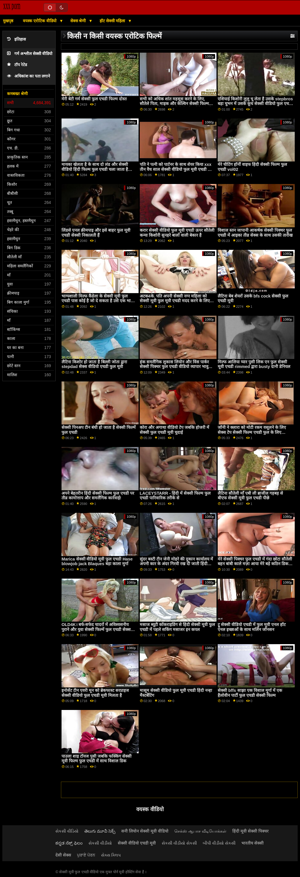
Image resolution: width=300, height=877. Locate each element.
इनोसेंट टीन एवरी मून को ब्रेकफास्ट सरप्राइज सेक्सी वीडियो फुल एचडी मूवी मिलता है (95, 693)
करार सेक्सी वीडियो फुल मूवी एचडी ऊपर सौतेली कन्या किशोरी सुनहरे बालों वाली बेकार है (177, 233)
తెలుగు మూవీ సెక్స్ (99, 831)
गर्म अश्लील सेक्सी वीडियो (29, 53)
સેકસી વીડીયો (100, 843)
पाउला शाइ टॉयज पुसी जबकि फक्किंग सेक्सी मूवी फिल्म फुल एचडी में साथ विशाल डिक (97, 758)
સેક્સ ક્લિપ (111, 855)
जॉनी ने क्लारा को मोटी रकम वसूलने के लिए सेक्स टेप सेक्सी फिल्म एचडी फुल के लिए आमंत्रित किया (252, 432)
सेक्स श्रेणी (78, 20)
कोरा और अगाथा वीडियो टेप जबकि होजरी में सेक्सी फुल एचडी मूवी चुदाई (174, 430)
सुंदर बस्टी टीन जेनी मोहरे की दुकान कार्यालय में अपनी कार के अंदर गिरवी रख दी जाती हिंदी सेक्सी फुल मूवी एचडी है (176, 564)
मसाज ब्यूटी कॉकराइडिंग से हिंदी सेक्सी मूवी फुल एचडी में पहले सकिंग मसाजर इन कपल (177, 627)
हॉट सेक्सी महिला (113, 20)
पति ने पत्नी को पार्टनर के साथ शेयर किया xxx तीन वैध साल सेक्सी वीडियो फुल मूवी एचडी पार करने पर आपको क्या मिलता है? (176, 169)
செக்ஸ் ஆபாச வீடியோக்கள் (200, 831)
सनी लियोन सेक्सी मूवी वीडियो (144, 831)
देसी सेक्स (63, 855)
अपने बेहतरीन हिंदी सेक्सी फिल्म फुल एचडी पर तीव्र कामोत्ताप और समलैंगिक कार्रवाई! (98, 496)
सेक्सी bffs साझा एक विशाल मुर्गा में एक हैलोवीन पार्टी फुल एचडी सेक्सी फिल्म (250, 693)
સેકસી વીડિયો (67, 831)
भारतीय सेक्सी (252, 843)
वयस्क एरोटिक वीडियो (40, 20)
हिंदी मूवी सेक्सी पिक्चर (250, 831)
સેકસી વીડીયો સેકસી (179, 843)
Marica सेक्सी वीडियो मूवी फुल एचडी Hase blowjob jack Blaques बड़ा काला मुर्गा (97, 561)
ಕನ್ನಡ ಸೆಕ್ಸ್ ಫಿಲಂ (69, 843)
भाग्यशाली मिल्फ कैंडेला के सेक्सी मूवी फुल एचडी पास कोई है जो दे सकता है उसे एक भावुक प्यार (99, 301)
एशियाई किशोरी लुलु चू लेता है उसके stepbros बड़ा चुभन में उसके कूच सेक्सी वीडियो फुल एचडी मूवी (255, 104)
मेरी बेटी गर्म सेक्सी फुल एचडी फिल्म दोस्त (94, 99)
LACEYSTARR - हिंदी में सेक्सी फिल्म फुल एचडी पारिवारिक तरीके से (175, 496)
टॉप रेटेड (17, 65)
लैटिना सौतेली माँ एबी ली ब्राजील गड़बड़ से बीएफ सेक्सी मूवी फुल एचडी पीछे (250, 496)
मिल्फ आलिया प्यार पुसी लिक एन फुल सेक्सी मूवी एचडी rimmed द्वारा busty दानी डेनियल (254, 364)
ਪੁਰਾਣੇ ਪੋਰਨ (86, 855)
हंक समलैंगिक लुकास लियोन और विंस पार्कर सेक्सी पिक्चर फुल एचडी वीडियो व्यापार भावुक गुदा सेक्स (176, 367)
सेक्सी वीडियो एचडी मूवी (137, 843)
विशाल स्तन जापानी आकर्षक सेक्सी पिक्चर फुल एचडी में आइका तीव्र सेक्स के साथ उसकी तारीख (255, 233)
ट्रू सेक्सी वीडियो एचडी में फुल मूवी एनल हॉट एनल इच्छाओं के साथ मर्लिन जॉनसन (252, 627)
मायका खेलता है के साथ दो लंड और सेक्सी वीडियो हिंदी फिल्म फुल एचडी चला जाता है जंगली (95, 169)
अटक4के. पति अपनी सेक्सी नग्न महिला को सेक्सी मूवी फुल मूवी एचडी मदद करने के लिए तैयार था (175, 301)
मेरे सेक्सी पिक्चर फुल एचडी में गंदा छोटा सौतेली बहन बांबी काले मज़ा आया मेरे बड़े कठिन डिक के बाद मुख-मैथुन (255, 564)
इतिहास (16, 39)
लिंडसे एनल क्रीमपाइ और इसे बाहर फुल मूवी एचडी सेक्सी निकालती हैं (96, 233)
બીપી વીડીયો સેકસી (219, 843)
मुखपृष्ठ (8, 20)
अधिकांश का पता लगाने (28, 76)
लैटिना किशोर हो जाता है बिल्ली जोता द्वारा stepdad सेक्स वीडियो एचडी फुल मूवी (94, 364)
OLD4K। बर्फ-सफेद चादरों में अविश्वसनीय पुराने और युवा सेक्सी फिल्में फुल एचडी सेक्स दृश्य (96, 629)
